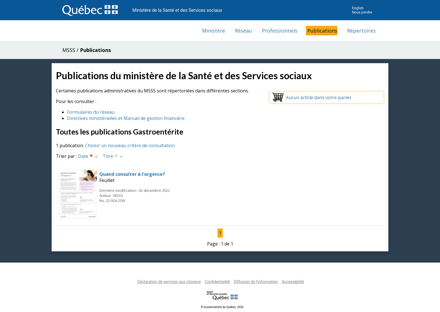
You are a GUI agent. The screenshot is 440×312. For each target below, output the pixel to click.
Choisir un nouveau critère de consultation (130, 145)
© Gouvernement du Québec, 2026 (222, 307)
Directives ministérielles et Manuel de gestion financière (126, 118)
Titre (108, 156)
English (357, 8)
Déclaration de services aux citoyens (169, 281)
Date (83, 156)
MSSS (68, 50)
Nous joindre (362, 12)
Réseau (243, 30)
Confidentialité (217, 281)
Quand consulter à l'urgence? (132, 174)
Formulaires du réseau (90, 112)
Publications (322, 30)
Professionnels (279, 30)
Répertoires (361, 30)
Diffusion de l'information (256, 281)
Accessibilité (293, 281)
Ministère (213, 30)
